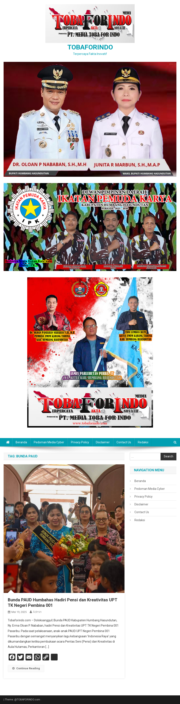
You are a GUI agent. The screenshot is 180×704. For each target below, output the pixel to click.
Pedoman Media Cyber (49, 442)
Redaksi (143, 442)
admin (37, 612)
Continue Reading (26, 668)
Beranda (21, 442)
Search (168, 456)
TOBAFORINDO (90, 47)
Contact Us (123, 442)
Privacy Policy (80, 442)
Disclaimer (103, 442)
